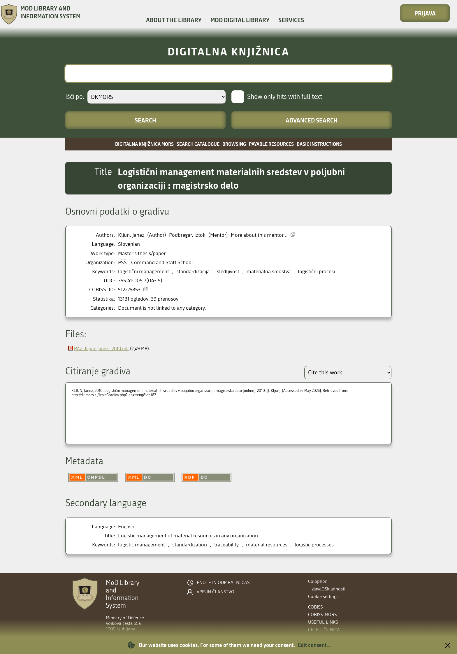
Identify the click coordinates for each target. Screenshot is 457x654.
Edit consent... (314, 645)
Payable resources (271, 144)
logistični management (143, 272)
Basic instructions (319, 144)
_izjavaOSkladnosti (326, 589)
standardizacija (193, 272)
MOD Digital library (240, 20)
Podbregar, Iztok (187, 235)
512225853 (129, 290)
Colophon (318, 581)
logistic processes (314, 545)
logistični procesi (316, 272)
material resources (266, 545)
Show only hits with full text (284, 97)
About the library (174, 20)
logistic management (141, 545)
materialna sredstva (269, 272)
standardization (189, 545)
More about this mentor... (259, 235)
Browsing (234, 144)
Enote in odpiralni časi (224, 582)
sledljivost (228, 272)
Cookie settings (323, 596)
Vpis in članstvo (215, 592)
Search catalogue (198, 144)
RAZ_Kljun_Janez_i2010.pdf (101, 348)
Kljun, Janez (131, 235)
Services (291, 20)
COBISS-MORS (322, 614)
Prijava (425, 13)
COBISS (315, 607)
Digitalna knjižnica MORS (144, 144)
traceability (226, 545)
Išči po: (75, 97)
